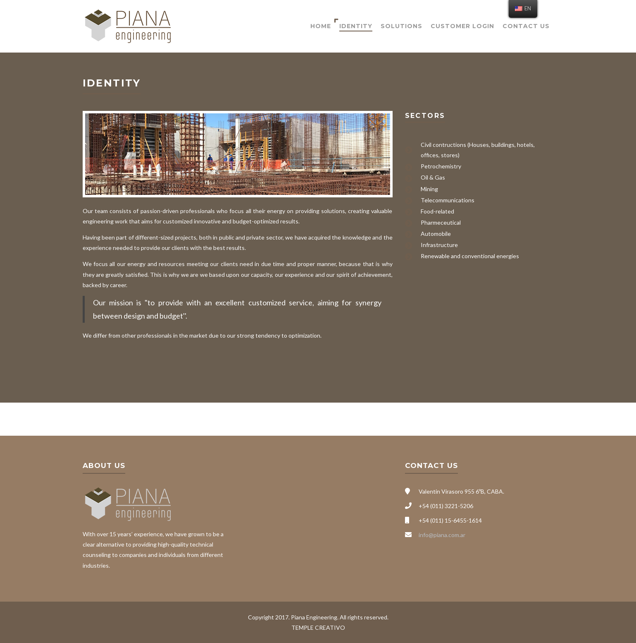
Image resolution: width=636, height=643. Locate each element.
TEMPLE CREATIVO (318, 627)
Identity (355, 26)
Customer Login (462, 26)
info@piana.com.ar (442, 534)
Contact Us (526, 26)
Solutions (401, 26)
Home (320, 26)
